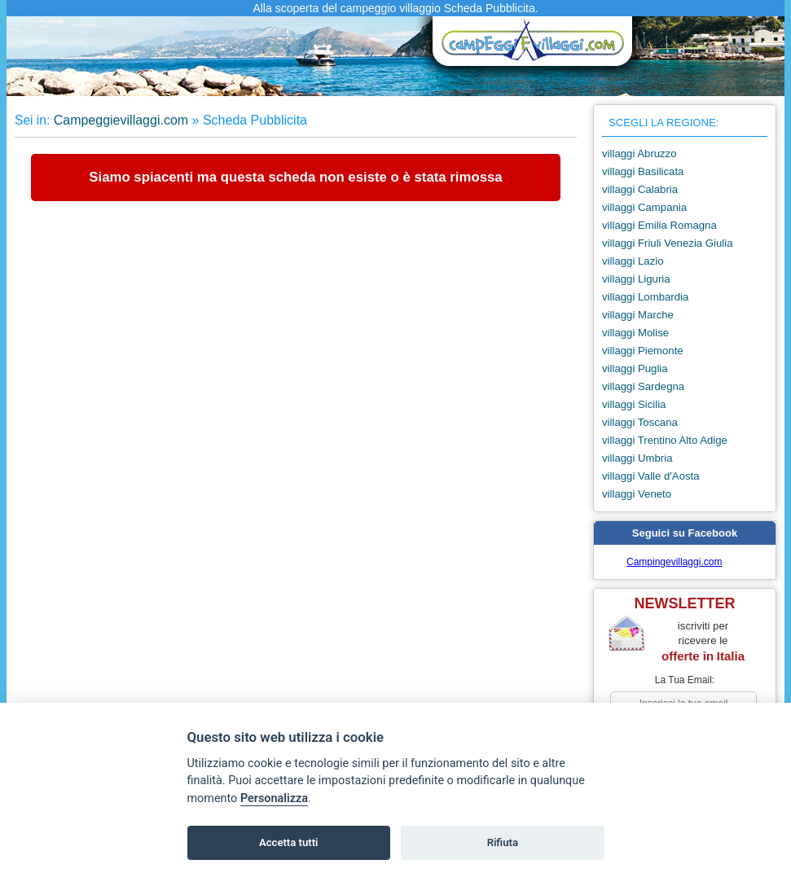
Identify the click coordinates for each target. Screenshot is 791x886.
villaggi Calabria (640, 189)
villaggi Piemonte (642, 350)
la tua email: (684, 680)
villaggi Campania (644, 207)
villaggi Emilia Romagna (659, 225)
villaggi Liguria (636, 279)
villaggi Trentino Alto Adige (664, 440)
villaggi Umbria (637, 458)
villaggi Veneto (636, 494)
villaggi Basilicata (642, 171)
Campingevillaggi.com (674, 562)
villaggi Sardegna (643, 386)
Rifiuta (502, 842)
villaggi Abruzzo (639, 153)
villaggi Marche (638, 315)
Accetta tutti (289, 842)
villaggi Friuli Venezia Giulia (667, 243)
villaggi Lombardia (645, 297)
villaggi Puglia (635, 368)
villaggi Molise (635, 333)
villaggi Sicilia (634, 404)
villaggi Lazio (633, 261)
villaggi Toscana (640, 422)
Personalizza (274, 798)
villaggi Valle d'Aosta (651, 476)
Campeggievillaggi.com (121, 120)
